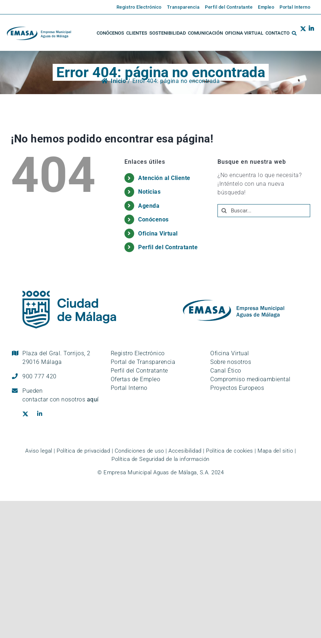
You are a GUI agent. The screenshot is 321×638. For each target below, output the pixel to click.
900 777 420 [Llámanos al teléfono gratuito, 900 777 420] (39, 376)
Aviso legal (38, 451)
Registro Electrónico (138, 353)
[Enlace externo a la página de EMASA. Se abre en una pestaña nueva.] (136, 7)
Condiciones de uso (139, 451)
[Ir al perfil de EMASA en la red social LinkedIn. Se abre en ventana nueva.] (310, 33)
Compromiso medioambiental (250, 379)
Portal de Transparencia (143, 361)
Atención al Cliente (164, 178)
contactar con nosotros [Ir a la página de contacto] (60, 399)
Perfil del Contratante (168, 247)
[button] (294, 33)
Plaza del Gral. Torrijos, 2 (56, 357)
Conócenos (153, 219)
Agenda (148, 205)
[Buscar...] (263, 210)
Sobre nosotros (230, 361)
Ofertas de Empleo (135, 379)
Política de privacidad (83, 451)
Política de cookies (229, 451)
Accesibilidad (185, 451)
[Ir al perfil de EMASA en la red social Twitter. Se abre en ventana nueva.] (303, 33)
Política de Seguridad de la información (160, 459)
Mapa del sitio (275, 451)
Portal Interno (129, 387)
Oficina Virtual (158, 233)
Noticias (149, 191)
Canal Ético (225, 370)
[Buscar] (223, 210)
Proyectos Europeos (237, 387)
